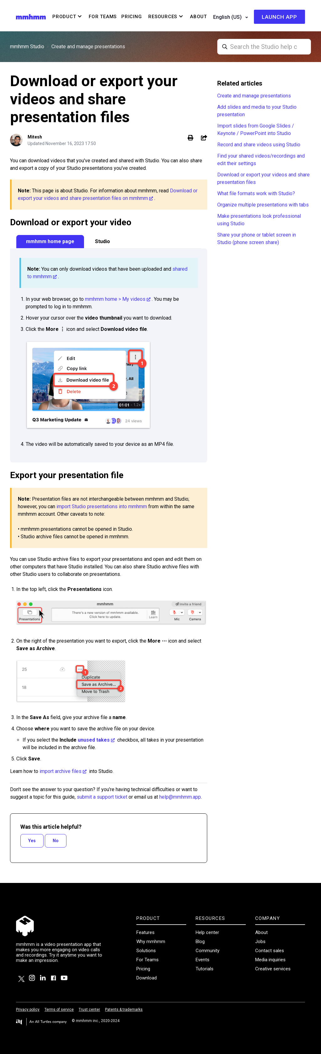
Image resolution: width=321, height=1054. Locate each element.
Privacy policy (27, 1009)
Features (145, 932)
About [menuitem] (198, 16)
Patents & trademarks (124, 1009)
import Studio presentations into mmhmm (101, 506)
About (261, 932)
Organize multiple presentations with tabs (263, 205)
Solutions (146, 950)
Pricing (143, 969)
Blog (200, 941)
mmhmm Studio (27, 47)
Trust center (89, 1009)
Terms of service (59, 1009)
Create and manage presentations (88, 47)
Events (202, 960)
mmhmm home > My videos (115, 299)
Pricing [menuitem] (131, 16)
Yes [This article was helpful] (32, 840)
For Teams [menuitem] (103, 16)
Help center (207, 932)
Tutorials (204, 969)
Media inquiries (270, 960)
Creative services (273, 969)
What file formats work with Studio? (256, 193)
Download (146, 978)
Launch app (279, 17)
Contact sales (269, 950)
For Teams (147, 960)
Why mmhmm (150, 941)
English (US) (228, 17)
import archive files (60, 771)
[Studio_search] (264, 47)
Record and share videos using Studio (258, 145)
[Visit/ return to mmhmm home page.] (31, 16)
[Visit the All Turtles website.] (41, 1022)
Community (207, 950)
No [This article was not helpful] (56, 840)
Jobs (260, 941)
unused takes (94, 740)
